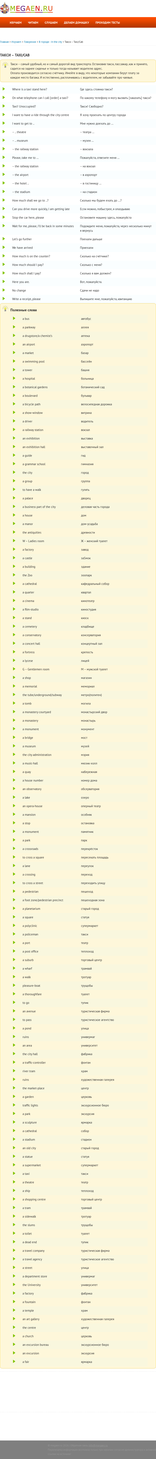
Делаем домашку (76, 22)
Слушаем (51, 22)
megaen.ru (56, 1445)
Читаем (33, 22)
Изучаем (16, 22)
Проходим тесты (107, 22)
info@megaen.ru (98, 1445)
